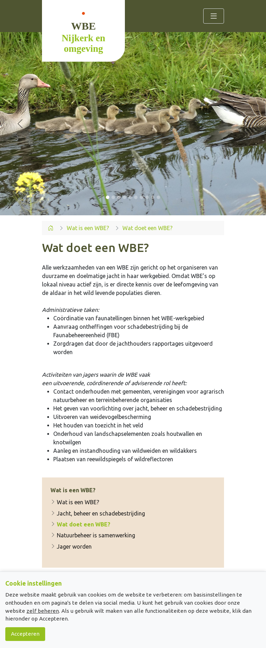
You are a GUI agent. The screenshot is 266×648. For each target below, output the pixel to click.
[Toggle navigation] (213, 16)
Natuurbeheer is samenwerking (92, 535)
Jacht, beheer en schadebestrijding (97, 513)
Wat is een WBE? (74, 502)
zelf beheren (42, 611)
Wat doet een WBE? (80, 524)
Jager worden (71, 546)
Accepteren (25, 634)
